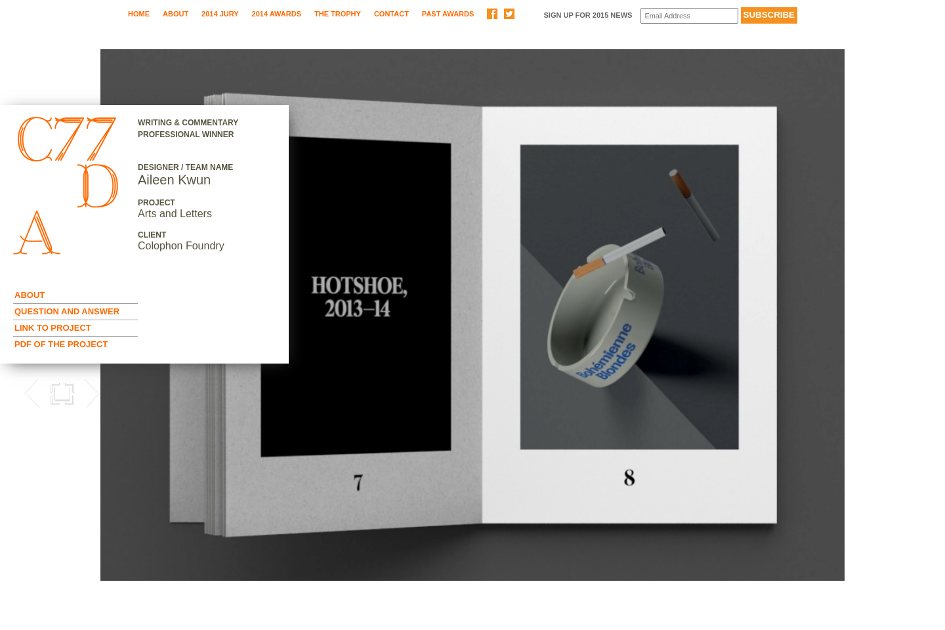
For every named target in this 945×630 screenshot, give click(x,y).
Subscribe (769, 15)
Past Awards (448, 14)
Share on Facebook (492, 14)
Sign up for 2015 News (587, 15)
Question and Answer (66, 311)
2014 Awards (276, 14)
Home (139, 14)
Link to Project (52, 328)
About (175, 14)
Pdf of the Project (61, 344)
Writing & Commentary (188, 122)
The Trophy (337, 14)
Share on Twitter (509, 14)
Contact (391, 14)
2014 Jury (219, 14)
